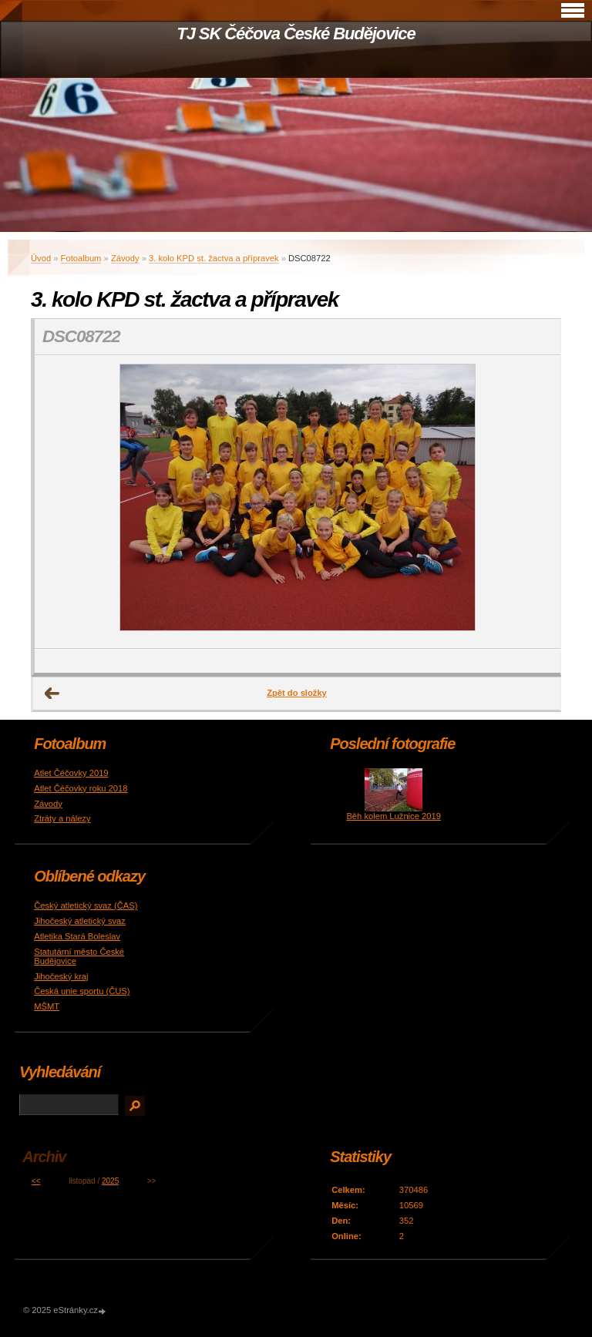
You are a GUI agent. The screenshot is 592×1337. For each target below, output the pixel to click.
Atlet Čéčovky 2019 (71, 773)
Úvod (41, 258)
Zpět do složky (297, 692)
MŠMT (46, 1006)
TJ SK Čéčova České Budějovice (296, 33)
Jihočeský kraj (61, 976)
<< (36, 1181)
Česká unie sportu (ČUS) (82, 991)
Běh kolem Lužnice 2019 (393, 816)
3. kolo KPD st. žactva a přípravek (214, 258)
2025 (110, 1181)
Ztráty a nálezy (62, 818)
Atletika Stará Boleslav (77, 936)
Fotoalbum (81, 258)
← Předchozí (52, 693)
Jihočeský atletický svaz (80, 920)
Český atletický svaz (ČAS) (85, 905)
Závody (125, 258)
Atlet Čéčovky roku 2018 (80, 788)
